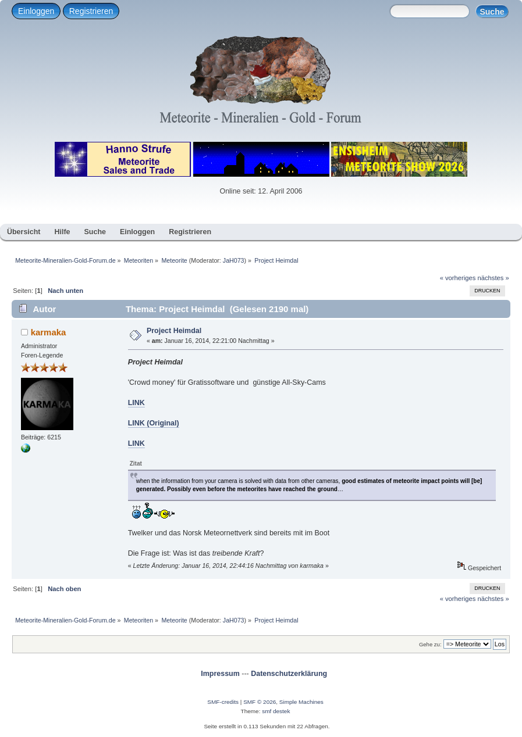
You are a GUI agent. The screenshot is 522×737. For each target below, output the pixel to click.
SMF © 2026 (259, 702)
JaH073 (233, 260)
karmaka (48, 332)
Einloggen (36, 11)
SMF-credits (223, 702)
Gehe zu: (430, 644)
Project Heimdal (174, 331)
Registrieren (91, 11)
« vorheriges (458, 277)
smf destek (276, 711)
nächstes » (493, 277)
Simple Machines (301, 702)
